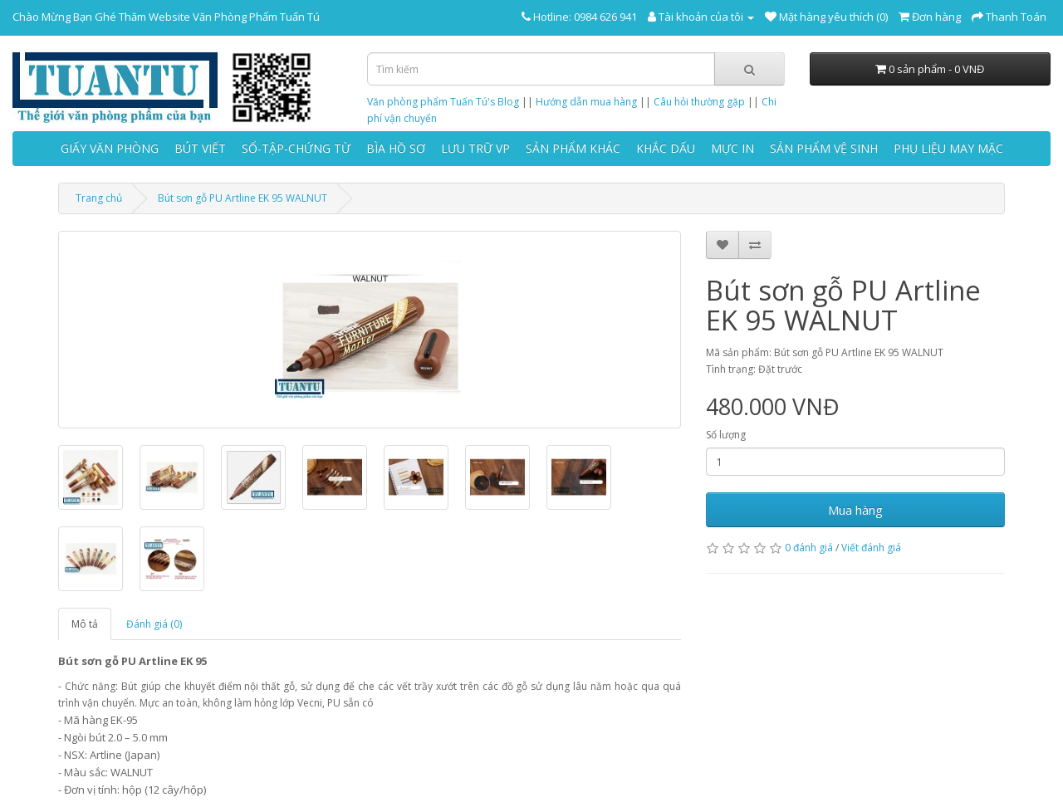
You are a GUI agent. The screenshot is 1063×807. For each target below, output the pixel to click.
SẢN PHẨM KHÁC (573, 148)
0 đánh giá (809, 547)
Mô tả (84, 624)
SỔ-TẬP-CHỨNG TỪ (296, 148)
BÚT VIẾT (200, 148)
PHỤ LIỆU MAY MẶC (948, 148)
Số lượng (726, 435)
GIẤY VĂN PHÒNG (110, 148)
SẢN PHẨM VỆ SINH (824, 148)
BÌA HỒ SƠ (395, 148)
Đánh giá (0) (154, 624)
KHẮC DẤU (665, 148)
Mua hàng (855, 509)
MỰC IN (732, 148)
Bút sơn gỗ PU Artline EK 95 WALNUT (242, 198)
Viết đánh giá (871, 547)
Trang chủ (99, 198)
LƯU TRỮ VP (475, 148)
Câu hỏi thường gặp (699, 102)
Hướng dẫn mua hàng (586, 102)
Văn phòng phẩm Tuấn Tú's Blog (443, 102)
